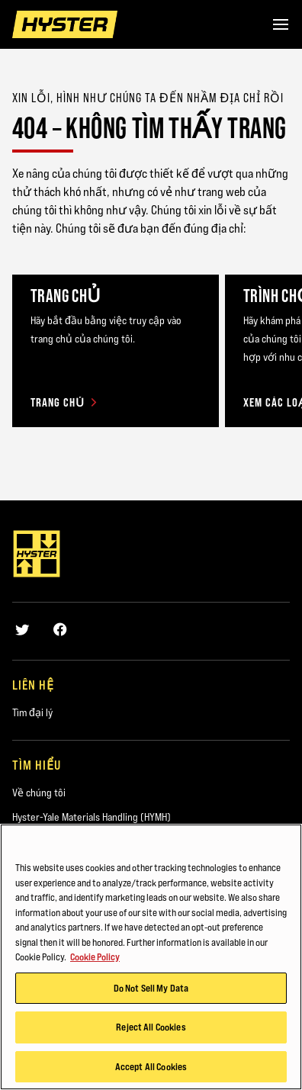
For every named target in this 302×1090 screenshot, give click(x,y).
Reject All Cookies (150, 1030)
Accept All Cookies (151, 1069)
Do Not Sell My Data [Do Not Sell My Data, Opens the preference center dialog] (151, 991)
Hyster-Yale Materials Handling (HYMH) (91, 817)
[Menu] (280, 24)
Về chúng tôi (39, 792)
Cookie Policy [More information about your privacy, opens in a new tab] (95, 959)
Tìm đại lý (32, 712)
